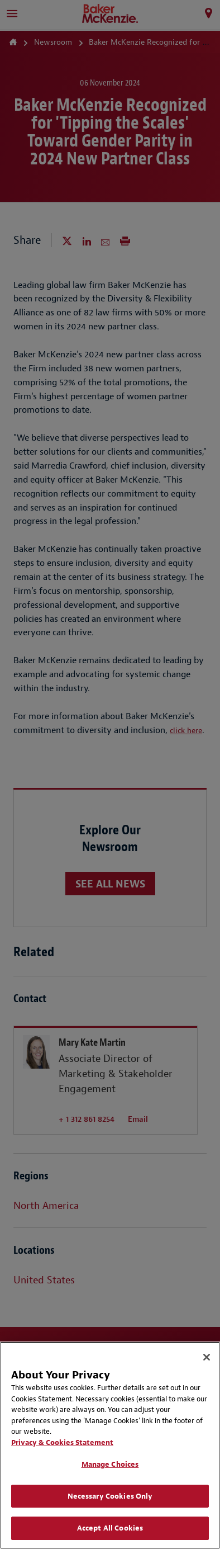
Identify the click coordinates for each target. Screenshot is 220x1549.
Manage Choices (110, 1464)
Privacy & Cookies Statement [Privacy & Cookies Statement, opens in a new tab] (62, 1442)
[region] (110, 1445)
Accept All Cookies (110, 1528)
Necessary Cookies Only (110, 1496)
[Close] (206, 1357)
